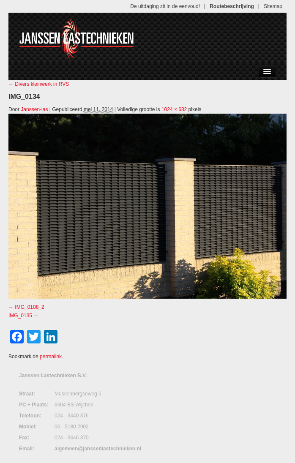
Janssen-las (34, 109)
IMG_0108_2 (29, 307)
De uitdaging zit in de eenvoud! (165, 6)
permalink (51, 357)
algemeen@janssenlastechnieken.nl (98, 449)
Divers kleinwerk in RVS (38, 84)
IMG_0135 (20, 316)
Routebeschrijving (232, 6)
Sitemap (273, 6)
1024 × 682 (174, 109)
